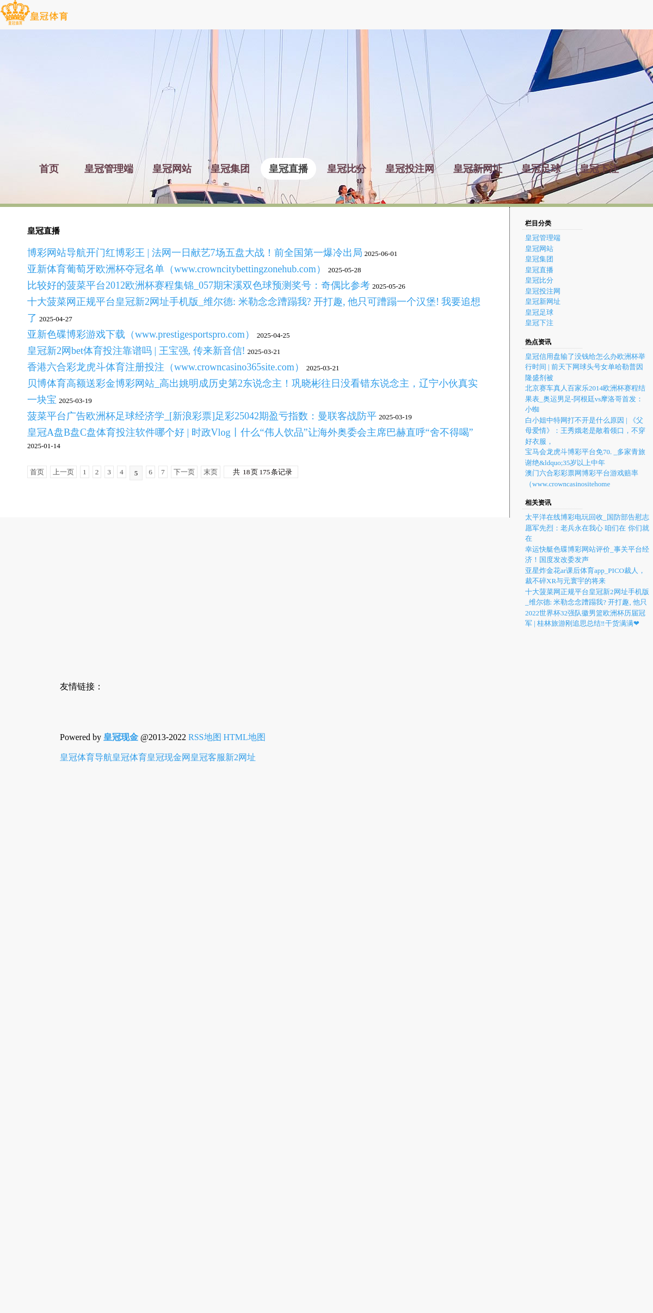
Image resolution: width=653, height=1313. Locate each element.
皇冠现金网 (168, 757)
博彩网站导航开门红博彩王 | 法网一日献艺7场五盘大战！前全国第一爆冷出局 (194, 252)
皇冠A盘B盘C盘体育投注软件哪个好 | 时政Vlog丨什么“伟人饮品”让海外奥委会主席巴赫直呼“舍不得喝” (250, 432)
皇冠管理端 (542, 238)
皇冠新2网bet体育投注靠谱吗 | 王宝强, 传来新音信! (136, 350)
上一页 (63, 472)
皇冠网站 (539, 249)
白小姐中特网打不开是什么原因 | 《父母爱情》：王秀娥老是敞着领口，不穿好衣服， (585, 430)
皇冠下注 (539, 323)
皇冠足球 (539, 312)
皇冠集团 (539, 259)
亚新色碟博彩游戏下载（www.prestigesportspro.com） (141, 334)
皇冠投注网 (542, 291)
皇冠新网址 (542, 301)
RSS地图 (204, 737)
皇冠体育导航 (86, 757)
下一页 (184, 472)
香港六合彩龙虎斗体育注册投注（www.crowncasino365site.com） (165, 367)
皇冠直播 (539, 270)
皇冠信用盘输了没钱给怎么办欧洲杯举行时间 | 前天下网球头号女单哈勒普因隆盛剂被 (585, 367)
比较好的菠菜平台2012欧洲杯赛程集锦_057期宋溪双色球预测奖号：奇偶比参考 (198, 285)
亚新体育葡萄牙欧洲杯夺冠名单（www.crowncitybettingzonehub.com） (176, 269)
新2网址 (240, 757)
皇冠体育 (129, 757)
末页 (211, 472)
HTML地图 (245, 737)
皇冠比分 (539, 280)
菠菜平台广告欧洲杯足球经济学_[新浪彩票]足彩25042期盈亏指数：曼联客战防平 (202, 416)
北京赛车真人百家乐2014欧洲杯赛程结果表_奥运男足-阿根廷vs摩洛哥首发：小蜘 (585, 398)
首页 (37, 472)
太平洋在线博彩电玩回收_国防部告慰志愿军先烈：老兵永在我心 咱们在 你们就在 (587, 527)
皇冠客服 (207, 757)
